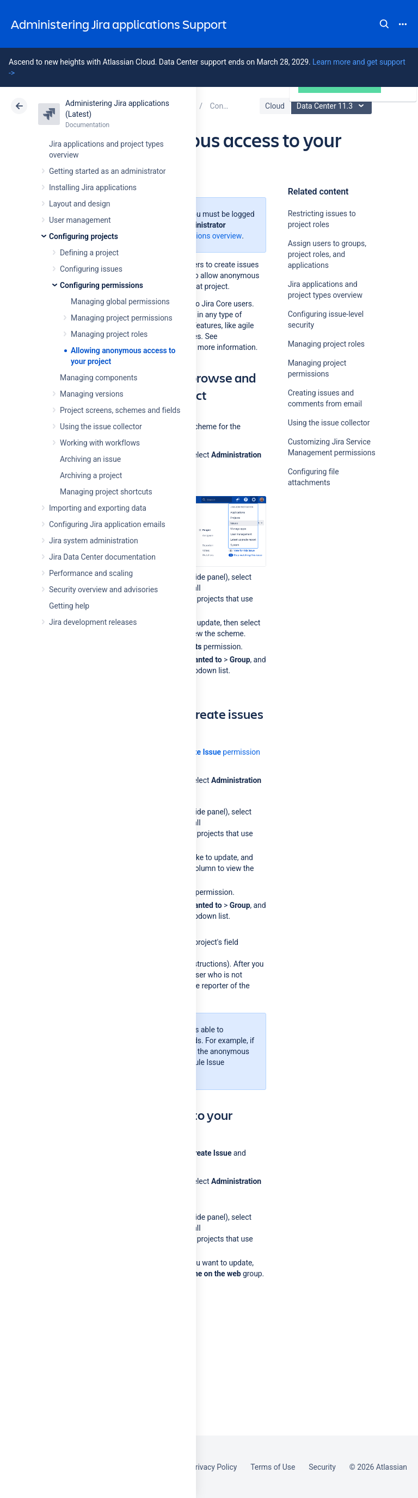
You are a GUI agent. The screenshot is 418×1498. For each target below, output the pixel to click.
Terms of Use (272, 1467)
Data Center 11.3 (333, 106)
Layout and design (79, 203)
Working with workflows (100, 442)
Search (384, 24)
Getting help (69, 605)
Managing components (98, 377)
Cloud (275, 106)
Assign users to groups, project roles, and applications (327, 254)
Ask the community (326, 589)
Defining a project (89, 252)
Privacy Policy (213, 1467)
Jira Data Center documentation (102, 557)
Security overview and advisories (103, 589)
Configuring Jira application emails (107, 524)
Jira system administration (93, 540)
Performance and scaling (91, 573)
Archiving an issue (90, 459)
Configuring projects (83, 236)
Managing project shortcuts (106, 491)
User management (79, 220)
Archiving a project (91, 475)
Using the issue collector (101, 426)
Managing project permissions (122, 318)
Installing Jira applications (93, 187)
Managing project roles (109, 334)
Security (322, 1467)
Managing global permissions (120, 301)
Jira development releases (93, 622)
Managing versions (92, 394)
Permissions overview (205, 235)
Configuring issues (91, 269)
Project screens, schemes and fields (120, 410)
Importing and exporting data (97, 508)
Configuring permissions (101, 285)
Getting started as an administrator (107, 171)
